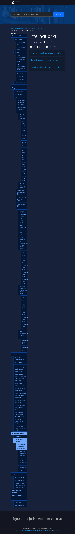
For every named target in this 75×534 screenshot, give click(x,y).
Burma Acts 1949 (24, 130)
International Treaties (43, 28)
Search (59, 14)
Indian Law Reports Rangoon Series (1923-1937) (20, 395)
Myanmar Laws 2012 (24, 254)
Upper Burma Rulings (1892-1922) (20, 384)
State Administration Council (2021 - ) (23, 334)
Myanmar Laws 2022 (24, 349)
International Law (30, 28)
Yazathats (18, 502)
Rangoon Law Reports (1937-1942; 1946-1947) (19, 414)
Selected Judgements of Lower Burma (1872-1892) (19, 360)
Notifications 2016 (21, 48)
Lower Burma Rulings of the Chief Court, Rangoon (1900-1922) (20, 377)
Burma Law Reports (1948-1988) (19, 421)
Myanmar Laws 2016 (24, 281)
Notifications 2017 (21, 43)
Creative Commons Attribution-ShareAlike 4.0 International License (34, 530)
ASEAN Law (18, 436)
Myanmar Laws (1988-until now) (21, 206)
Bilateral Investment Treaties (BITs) (23, 454)
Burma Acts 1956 (24, 178)
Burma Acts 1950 (24, 137)
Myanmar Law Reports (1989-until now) (20, 428)
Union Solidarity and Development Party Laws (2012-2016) (23, 243)
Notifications (18, 39)
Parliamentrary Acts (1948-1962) (21, 109)
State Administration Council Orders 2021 (21, 67)
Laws (16, 97)
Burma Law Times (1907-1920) (20, 389)
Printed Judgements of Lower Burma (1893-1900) (19, 368)
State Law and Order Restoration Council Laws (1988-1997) (23, 216)
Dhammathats (19, 505)
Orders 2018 (20, 73)
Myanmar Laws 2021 (24, 342)
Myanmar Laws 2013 (24, 260)
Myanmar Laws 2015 (24, 274)
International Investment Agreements (21, 446)
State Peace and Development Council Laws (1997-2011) (23, 229)
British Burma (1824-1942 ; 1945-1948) (21, 102)
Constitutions (19, 91)
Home (12, 28)
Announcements (20, 83)
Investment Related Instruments (23, 469)
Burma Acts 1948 (24, 123)
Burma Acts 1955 (24, 171)
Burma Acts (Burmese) (23, 116)
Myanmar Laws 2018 (24, 312)
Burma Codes (19, 94)
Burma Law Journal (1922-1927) (20, 401)
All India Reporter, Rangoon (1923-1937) (20, 407)
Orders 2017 (20, 76)
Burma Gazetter (19, 480)
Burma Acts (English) (22, 185)
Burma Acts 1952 (24, 151)
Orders (17, 52)
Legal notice (56, 530)
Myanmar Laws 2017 (24, 305)
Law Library (19, 28)
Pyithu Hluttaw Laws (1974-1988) (21, 199)
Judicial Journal (19, 477)
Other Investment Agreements (23, 462)
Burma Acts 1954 (24, 164)
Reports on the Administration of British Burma (20, 485)
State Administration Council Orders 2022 (21, 58)
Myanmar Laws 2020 (24, 326)
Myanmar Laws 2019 (24, 319)
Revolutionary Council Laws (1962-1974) (21, 192)
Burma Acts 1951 (24, 144)
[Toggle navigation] (62, 2)
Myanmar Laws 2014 (24, 267)
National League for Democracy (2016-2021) (23, 290)
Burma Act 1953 (24, 157)
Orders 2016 (20, 79)
